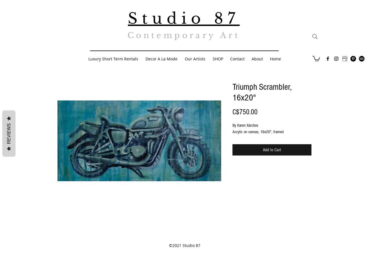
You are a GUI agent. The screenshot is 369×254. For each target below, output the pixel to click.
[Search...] (341, 36)
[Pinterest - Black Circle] (353, 59)
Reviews (8, 133)
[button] (316, 58)
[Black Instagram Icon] (336, 59)
